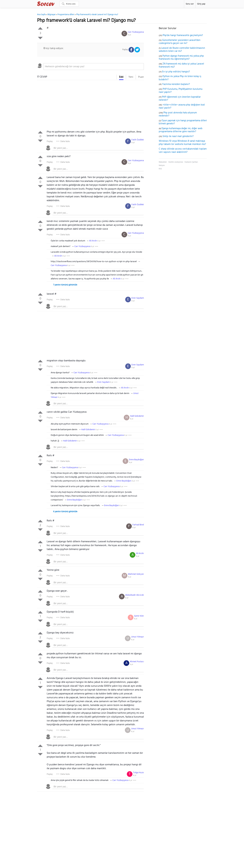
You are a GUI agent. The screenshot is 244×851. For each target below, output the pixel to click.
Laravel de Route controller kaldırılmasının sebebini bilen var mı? (182, 49)
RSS (160, 168)
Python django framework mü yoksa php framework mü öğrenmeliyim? (181, 57)
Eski (121, 77)
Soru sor (190, 4)
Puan (141, 77)
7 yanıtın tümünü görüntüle (65, 285)
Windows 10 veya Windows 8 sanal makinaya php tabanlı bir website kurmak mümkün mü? (182, 142)
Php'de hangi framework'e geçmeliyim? (183, 35)
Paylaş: (50, 141)
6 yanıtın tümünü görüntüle (65, 511)
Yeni (130, 77)
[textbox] (94, 66)
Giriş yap (201, 4)
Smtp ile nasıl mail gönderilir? (178, 136)
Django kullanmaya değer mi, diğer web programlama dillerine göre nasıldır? (180, 130)
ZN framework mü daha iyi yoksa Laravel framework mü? (181, 65)
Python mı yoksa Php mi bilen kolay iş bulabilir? (180, 78)
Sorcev (56, 4)
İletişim (162, 165)
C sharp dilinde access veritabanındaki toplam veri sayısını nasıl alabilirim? (183, 150)
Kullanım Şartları (191, 162)
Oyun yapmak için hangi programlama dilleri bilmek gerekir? (183, 122)
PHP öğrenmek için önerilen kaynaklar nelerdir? (180, 98)
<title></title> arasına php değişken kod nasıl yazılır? (182, 106)
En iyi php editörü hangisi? (176, 72)
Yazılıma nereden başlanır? (176, 84)
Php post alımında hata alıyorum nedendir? (178, 114)
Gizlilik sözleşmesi (175, 162)
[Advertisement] (90, 105)
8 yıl (129, 34)
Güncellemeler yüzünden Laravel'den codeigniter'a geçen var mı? (179, 41)
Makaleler (163, 162)
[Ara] (69, 3)
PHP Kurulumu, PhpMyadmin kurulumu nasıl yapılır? (180, 90)
